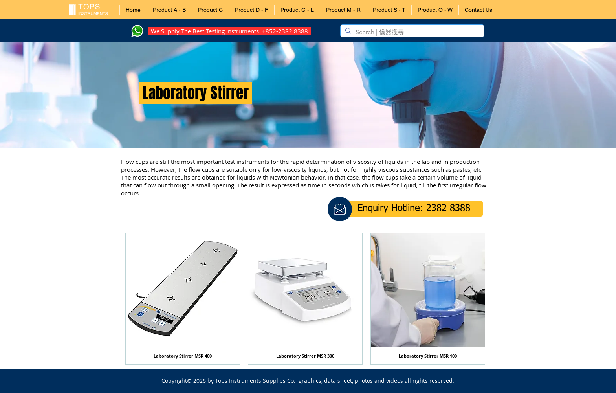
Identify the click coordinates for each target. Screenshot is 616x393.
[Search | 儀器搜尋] (412, 32)
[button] (169, 10)
